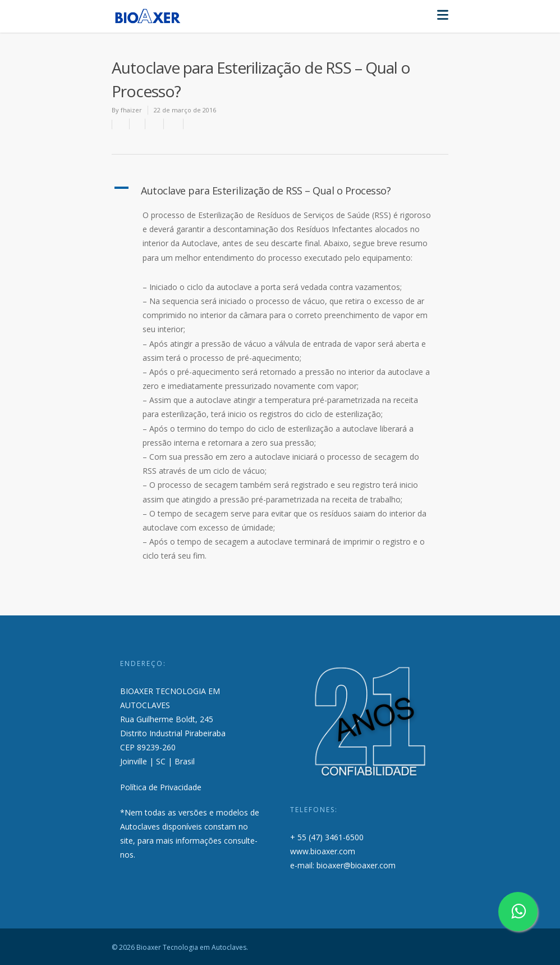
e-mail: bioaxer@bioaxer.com (343, 865)
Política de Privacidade (160, 787)
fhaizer (131, 110)
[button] (280, 190)
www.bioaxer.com (322, 851)
